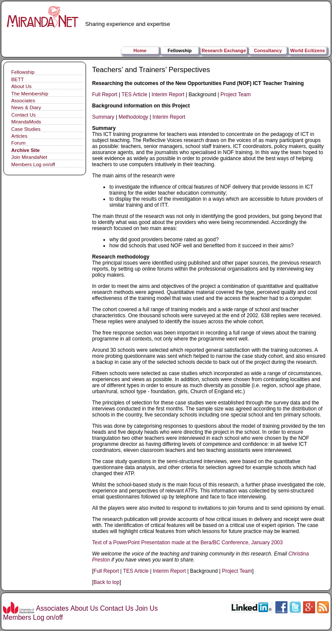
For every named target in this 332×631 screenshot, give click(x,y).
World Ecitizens (307, 50)
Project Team (235, 94)
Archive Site (25, 150)
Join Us (146, 608)
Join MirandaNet (29, 157)
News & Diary (26, 107)
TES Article (134, 94)
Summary (103, 117)
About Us (21, 86)
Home (140, 50)
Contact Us (23, 114)
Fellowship (180, 50)
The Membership (29, 93)
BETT (17, 79)
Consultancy (268, 50)
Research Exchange (223, 50)
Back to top (106, 582)
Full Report (105, 94)
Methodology (133, 117)
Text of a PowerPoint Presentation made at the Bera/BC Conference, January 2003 (187, 543)
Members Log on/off (33, 164)
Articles (19, 136)
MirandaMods (26, 121)
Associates (23, 100)
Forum (18, 142)
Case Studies (26, 129)
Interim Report (167, 94)
